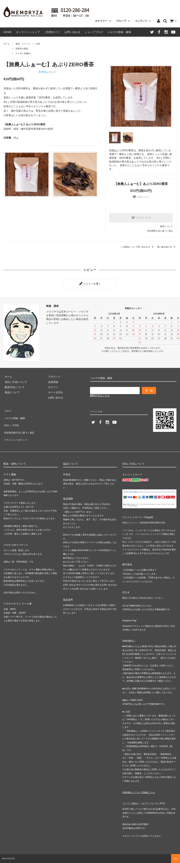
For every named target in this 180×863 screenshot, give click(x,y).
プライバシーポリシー (16, 429)
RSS (6, 419)
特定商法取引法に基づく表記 (20, 424)
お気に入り (141, 197)
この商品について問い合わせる (137, 247)
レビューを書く (90, 283)
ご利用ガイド (52, 32)
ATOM (14, 419)
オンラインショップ (28, 32)
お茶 (38, 44)
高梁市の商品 (21, 48)
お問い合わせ (72, 32)
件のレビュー (47, 72)
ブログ (7, 408)
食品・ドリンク (22, 44)
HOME (8, 32)
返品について (166, 226)
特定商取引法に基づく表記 (160, 231)
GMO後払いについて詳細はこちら (138, 781)
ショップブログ (94, 32)
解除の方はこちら (100, 394)
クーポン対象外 (22, 53)
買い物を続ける (166, 247)
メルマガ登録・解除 (119, 32)
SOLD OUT (141, 218)
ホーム (7, 44)
